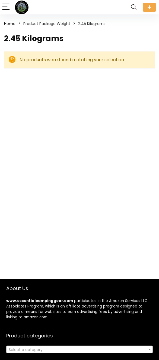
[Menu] (6, 7)
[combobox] (79, 349)
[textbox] (79, 349)
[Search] (133, 7)
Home (9, 23)
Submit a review (149, 7)
